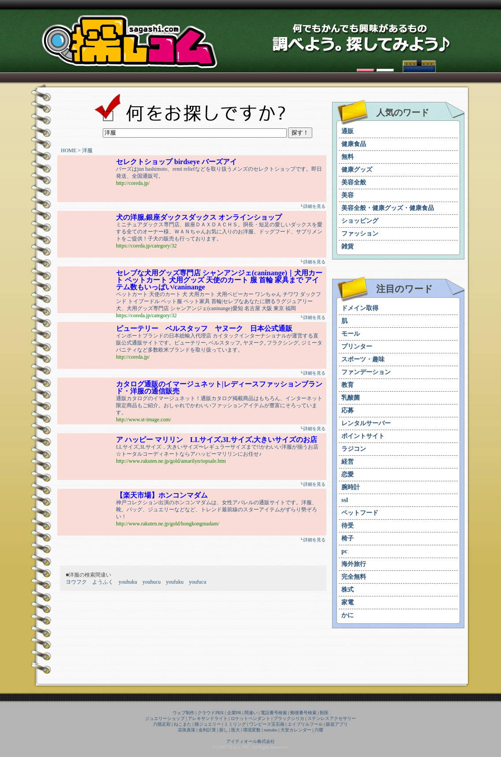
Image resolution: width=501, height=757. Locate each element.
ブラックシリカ (288, 718)
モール (350, 333)
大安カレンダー (295, 729)
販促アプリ (337, 724)
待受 (347, 525)
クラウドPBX (211, 712)
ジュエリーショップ (165, 718)
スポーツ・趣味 (363, 359)
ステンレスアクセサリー (331, 718)
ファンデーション (366, 372)
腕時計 (350, 487)
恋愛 (347, 474)
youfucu (197, 582)
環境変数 (252, 729)
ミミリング (235, 724)
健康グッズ (356, 169)
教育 (347, 385)
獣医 (324, 712)
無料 (347, 157)
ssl (344, 500)
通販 (347, 131)
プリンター (356, 346)
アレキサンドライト (208, 718)
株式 (347, 589)
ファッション (359, 233)
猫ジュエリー (207, 724)
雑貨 (347, 246)
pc (344, 551)
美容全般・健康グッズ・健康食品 (387, 208)
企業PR (234, 712)
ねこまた (182, 724)
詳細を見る (314, 206)
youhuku (128, 582)
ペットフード (359, 513)
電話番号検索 (274, 712)
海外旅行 (353, 564)
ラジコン (353, 449)
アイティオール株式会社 (250, 741)
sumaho (270, 729)
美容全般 (353, 182)
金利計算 (207, 729)
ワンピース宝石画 (266, 724)
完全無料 (353, 576)
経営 (347, 461)
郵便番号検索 (303, 712)
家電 (347, 602)
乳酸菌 (350, 397)
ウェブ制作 (183, 712)
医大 (235, 729)
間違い (251, 712)
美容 (347, 195)
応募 (347, 410)
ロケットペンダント (250, 718)
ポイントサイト (363, 436)
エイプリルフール (305, 724)
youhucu (151, 582)
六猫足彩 (162, 724)
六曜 (318, 729)
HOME (68, 150)
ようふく (102, 582)
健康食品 (353, 144)
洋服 (87, 150)
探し (223, 729)
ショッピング (359, 220)
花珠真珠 (186, 729)
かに (347, 615)
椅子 (347, 538)
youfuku (174, 582)
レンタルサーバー (366, 423)
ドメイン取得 (359, 308)
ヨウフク (76, 582)
